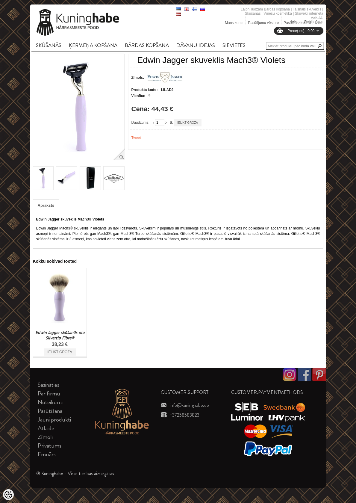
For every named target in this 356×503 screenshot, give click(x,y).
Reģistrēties (313, 22)
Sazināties (48, 384)
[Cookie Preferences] (8, 494)
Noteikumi (50, 402)
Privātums (49, 445)
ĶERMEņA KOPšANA (93, 45)
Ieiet (294, 22)
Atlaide (46, 428)
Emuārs (47, 454)
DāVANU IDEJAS (195, 45)
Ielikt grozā (187, 122)
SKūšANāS (48, 45)
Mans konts (234, 23)
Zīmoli (45, 437)
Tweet (136, 138)
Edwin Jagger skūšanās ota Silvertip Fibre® (59, 335)
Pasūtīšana (50, 411)
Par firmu (49, 393)
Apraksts (46, 205)
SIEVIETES (234, 45)
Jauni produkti (54, 419)
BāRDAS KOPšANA (147, 45)
